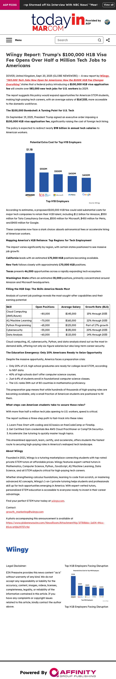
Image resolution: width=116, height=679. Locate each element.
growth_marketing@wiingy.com (25, 511)
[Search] (75, 40)
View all (108, 4)
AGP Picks (10, 4)
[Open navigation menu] (14, 40)
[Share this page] (108, 40)
